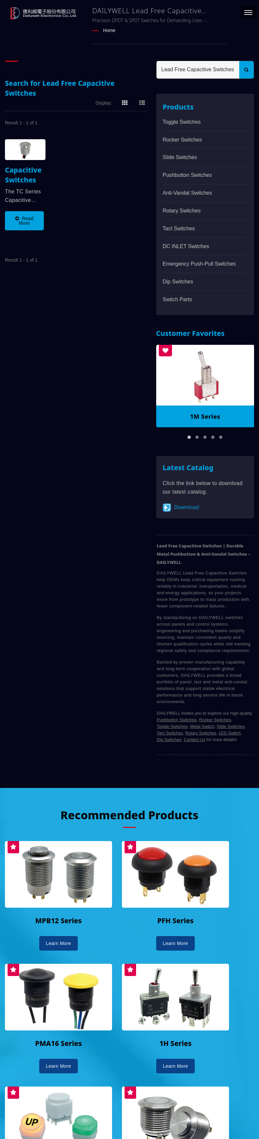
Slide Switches (180, 157)
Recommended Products (129, 815)
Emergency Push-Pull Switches (199, 264)
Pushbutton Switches (187, 175)
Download (181, 507)
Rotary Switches (182, 210)
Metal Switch (202, 726)
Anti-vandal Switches (187, 192)
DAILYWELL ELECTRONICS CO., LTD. (88, 1115)
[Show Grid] (125, 102)
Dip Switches (178, 281)
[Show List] (142, 102)
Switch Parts (177, 299)
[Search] (198, 69)
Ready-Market (68, 1123)
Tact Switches (179, 228)
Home (109, 30)
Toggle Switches (182, 121)
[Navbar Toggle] (248, 12)
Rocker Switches (182, 139)
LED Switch (229, 733)
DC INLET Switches (186, 246)
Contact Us (194, 739)
